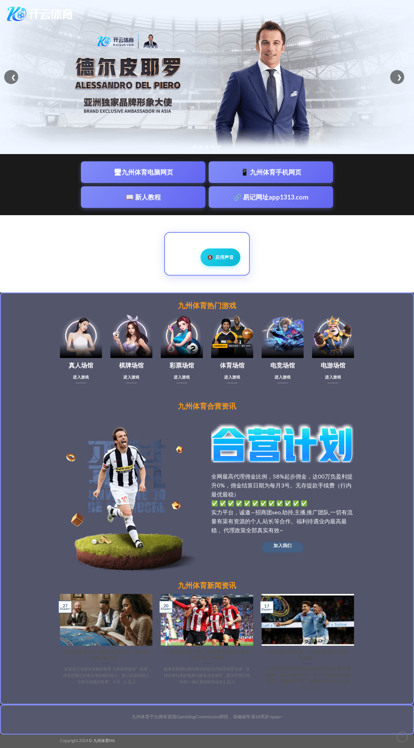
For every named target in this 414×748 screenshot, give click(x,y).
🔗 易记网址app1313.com (271, 197)
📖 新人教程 (143, 197)
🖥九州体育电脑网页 (143, 172)
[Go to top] (402, 736)
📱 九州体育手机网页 (271, 172)
